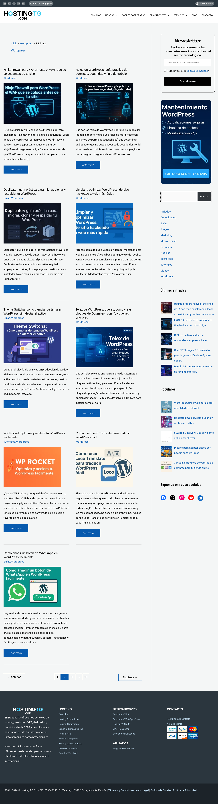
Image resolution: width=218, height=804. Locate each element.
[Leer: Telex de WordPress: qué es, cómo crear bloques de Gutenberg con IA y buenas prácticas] (104, 346)
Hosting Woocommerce (70, 742)
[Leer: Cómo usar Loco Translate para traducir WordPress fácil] (104, 466)
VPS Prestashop (121, 728)
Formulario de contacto (178, 718)
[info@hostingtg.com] (41, 3)
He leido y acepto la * (186, 71)
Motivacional (168, 240)
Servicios (179, 15)
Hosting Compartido (69, 723)
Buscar (204, 196)
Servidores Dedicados (124, 733)
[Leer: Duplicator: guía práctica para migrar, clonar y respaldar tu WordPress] (32, 223)
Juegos (165, 229)
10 (85, 676)
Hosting (110, 15)
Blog (194, 15)
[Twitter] (14, 3)
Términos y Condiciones (121, 789)
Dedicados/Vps (158, 15)
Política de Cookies (161, 789)
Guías (7, 197)
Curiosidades (168, 217)
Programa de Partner (123, 747)
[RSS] (23, 3)
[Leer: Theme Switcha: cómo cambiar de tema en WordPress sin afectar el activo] (32, 342)
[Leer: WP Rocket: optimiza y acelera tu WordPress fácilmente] (32, 466)
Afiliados (166, 211)
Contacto (207, 15)
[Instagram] (9, 3)
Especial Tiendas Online (71, 728)
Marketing (166, 234)
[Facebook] (4, 3)
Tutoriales (9, 441)
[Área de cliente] (204, 4)
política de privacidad (196, 71)
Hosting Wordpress (68, 737)
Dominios (96, 15)
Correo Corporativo (133, 15)
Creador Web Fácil (68, 752)
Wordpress (10, 78)
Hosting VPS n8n (121, 723)
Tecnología (167, 258)
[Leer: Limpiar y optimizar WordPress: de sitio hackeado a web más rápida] (104, 223)
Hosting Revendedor (69, 718)
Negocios (166, 246)
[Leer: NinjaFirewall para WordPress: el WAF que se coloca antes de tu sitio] (32, 103)
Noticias (165, 252)
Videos (165, 270)
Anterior (14, 676)
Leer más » (16, 168)
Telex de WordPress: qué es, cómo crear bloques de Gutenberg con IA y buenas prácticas (103, 313)
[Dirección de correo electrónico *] (187, 62)
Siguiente (130, 676)
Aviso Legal (142, 789)
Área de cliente (174, 723)
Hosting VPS (65, 733)
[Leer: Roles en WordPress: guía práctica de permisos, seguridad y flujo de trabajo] (104, 103)
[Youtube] (18, 3)
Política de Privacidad (185, 789)
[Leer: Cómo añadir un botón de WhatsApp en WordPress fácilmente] (32, 586)
